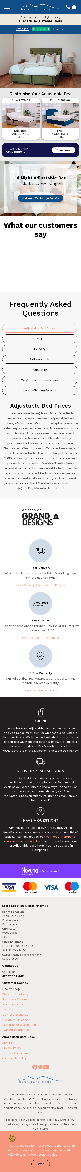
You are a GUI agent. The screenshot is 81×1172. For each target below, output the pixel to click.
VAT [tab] (39, 338)
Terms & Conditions (15, 1053)
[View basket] (73, 7)
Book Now (63, 149)
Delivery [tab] (39, 349)
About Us (8, 1043)
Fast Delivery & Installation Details (40, 585)
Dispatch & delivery (15, 994)
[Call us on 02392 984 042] (67, 7)
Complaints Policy (14, 1058)
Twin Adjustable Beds (16, 1030)
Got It (40, 1164)
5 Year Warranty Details (40, 690)
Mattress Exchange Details (40, 198)
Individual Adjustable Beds (19, 1024)
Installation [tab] (40, 369)
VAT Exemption (12, 1004)
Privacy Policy (11, 1048)
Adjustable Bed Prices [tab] (39, 328)
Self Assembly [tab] (40, 359)
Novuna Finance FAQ (16, 1019)
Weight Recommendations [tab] (39, 380)
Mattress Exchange (15, 1014)
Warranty (8, 1009)
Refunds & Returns (14, 999)
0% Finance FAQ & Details (40, 637)
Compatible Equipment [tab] (39, 390)
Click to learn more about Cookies (32, 1154)
